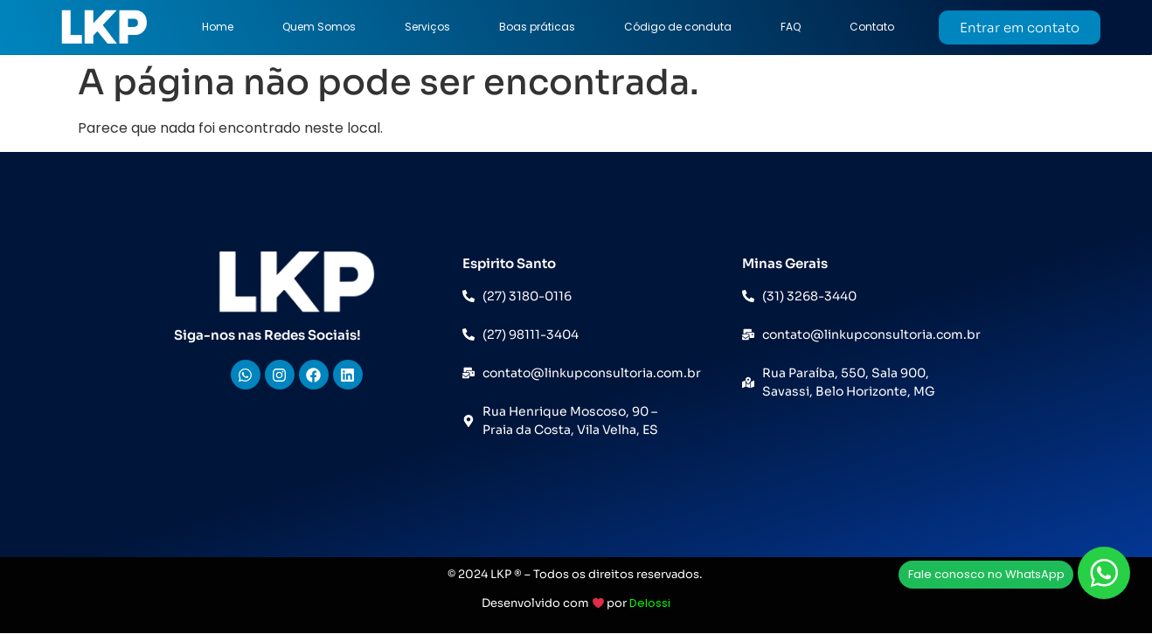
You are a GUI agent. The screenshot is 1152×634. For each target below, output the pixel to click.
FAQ (791, 26)
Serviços (427, 26)
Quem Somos (319, 26)
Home (217, 26)
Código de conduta (678, 26)
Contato (872, 26)
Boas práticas (537, 26)
